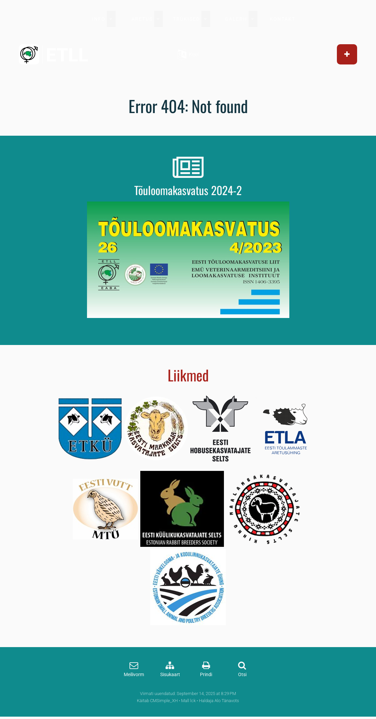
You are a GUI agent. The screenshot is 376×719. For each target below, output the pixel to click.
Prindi (206, 674)
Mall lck (188, 700)
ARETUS (142, 19)
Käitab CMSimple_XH (157, 700)
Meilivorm (134, 674)
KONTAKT (282, 19)
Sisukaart (170, 674)
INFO (99, 19)
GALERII (236, 19)
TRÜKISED (186, 19)
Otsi (242, 674)
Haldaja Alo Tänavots (219, 700)
